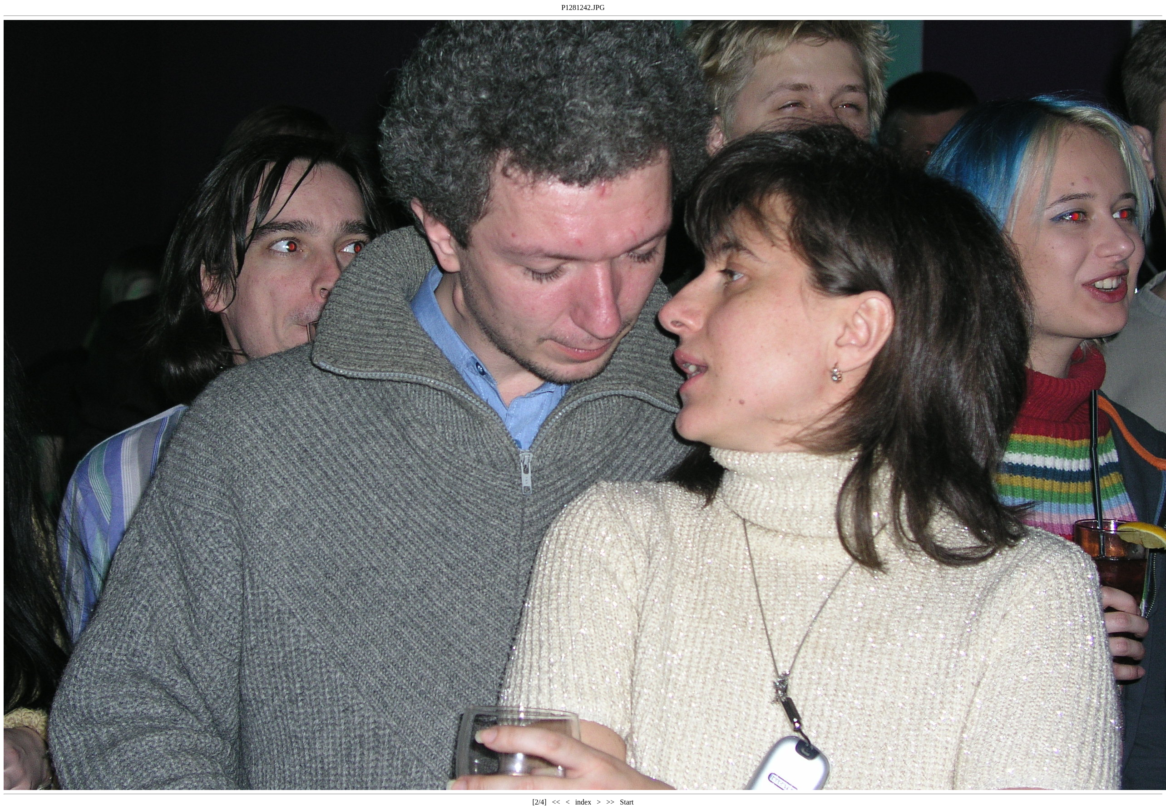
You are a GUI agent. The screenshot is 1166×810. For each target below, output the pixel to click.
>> (610, 802)
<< (556, 802)
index (583, 802)
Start (626, 802)
